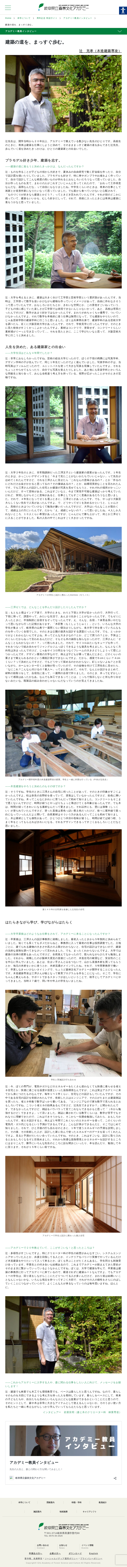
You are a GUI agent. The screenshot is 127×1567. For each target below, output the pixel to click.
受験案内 (50, 1502)
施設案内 (37, 1512)
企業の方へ (55, 1553)
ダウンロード (75, 1553)
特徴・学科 (77, 1502)
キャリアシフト (90, 1512)
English (93, 1553)
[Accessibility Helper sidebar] (123, 10)
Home (8, 18)
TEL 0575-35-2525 (53, 1536)
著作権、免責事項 (33, 1558)
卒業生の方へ (35, 1553)
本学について (24, 18)
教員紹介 (103, 1502)
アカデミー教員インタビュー (77, 18)
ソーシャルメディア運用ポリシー (61, 1558)
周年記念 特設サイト (47, 18)
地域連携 (63, 1512)
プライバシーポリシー (91, 1558)
